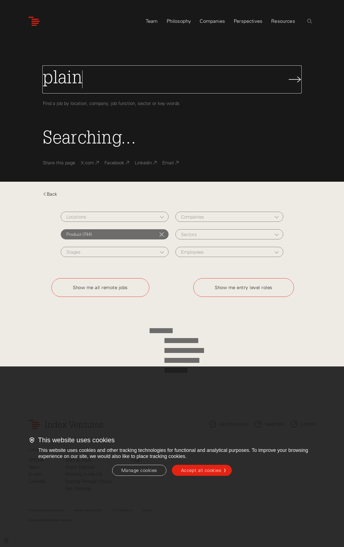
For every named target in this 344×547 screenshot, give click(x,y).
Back (50, 194)
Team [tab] (152, 21)
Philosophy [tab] (179, 21)
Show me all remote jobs (100, 287)
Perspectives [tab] (248, 21)
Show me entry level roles (244, 287)
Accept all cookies (201, 470)
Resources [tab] (283, 21)
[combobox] (115, 217)
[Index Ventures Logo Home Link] (34, 21)
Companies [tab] (212, 21)
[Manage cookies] (139, 470)
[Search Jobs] (172, 79)
